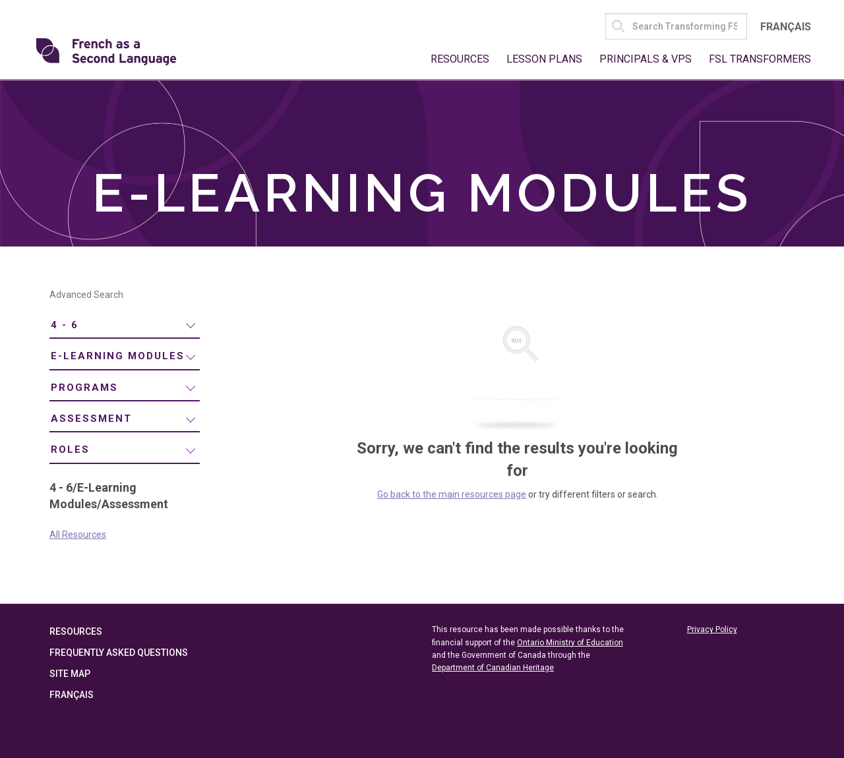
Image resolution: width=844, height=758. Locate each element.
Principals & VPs (645, 59)
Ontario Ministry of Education (570, 642)
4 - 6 (64, 325)
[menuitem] (124, 326)
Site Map (69, 673)
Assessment (91, 418)
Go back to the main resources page (451, 494)
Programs (84, 388)
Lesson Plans (544, 59)
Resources (460, 59)
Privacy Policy (712, 629)
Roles (70, 449)
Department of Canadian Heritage (493, 667)
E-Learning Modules (118, 356)
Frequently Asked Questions (118, 652)
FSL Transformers (760, 59)
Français (785, 26)
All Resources (77, 534)
